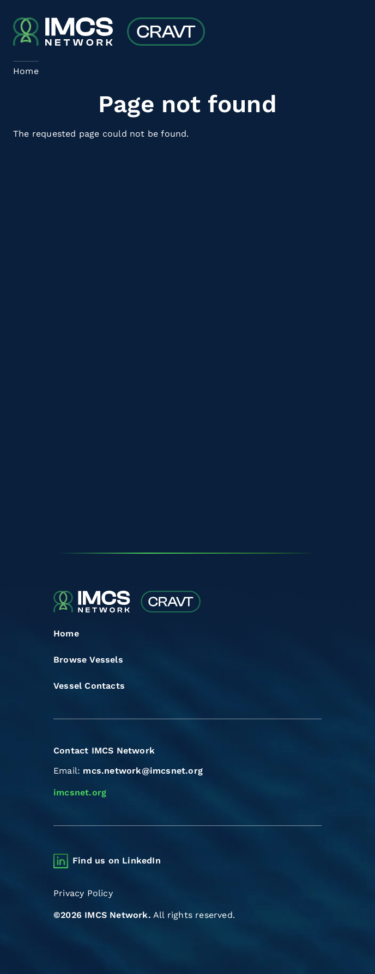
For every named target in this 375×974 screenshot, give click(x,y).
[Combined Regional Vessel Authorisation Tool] (109, 32)
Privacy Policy (83, 893)
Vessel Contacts (89, 686)
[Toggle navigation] (352, 32)
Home (66, 633)
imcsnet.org (79, 792)
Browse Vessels (88, 659)
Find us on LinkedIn (116, 860)
